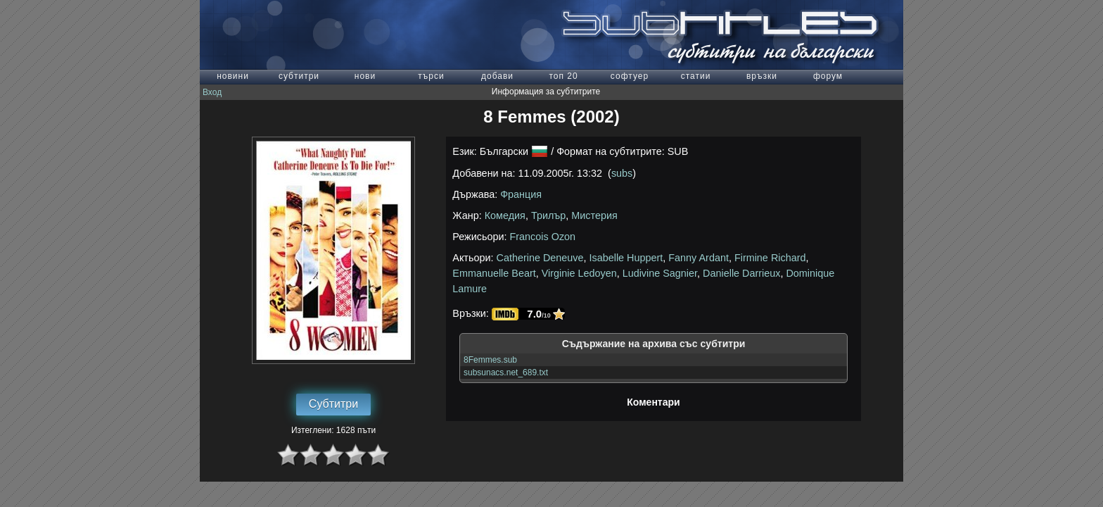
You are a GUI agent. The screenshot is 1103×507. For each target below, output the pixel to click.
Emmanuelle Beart (493, 273)
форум (828, 76)
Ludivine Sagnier (660, 273)
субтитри (299, 76)
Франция (521, 194)
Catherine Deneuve (540, 257)
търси (431, 76)
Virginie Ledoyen (579, 273)
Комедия (505, 215)
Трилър (548, 215)
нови (365, 76)
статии (696, 76)
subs (621, 173)
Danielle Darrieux (741, 273)
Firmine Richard (770, 257)
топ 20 (563, 76)
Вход (212, 92)
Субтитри (333, 404)
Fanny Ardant (698, 257)
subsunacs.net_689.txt (506, 372)
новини (233, 76)
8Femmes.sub (490, 360)
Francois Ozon (543, 236)
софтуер (630, 76)
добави (497, 76)
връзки (761, 76)
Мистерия (594, 215)
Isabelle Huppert (626, 257)
